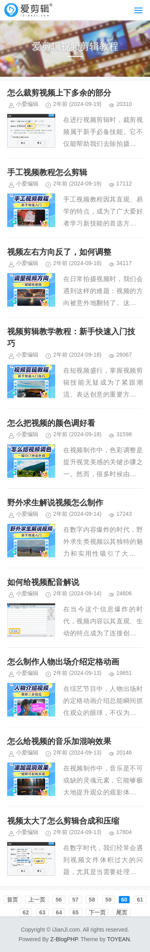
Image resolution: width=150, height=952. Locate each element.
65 (75, 912)
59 (108, 899)
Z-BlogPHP (64, 939)
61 (140, 899)
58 (92, 899)
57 (75, 899)
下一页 (97, 912)
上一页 (36, 899)
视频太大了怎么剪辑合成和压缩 (63, 820)
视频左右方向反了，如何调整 (59, 251)
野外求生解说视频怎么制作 (55, 502)
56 (59, 899)
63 (42, 912)
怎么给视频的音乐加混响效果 (59, 741)
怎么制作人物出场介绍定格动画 (63, 661)
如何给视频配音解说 (43, 582)
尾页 (121, 912)
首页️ (12, 899)
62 (26, 912)
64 (59, 912)
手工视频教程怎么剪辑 (47, 172)
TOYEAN (118, 939)
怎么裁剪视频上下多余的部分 (59, 92)
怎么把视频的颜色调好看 (51, 423)
